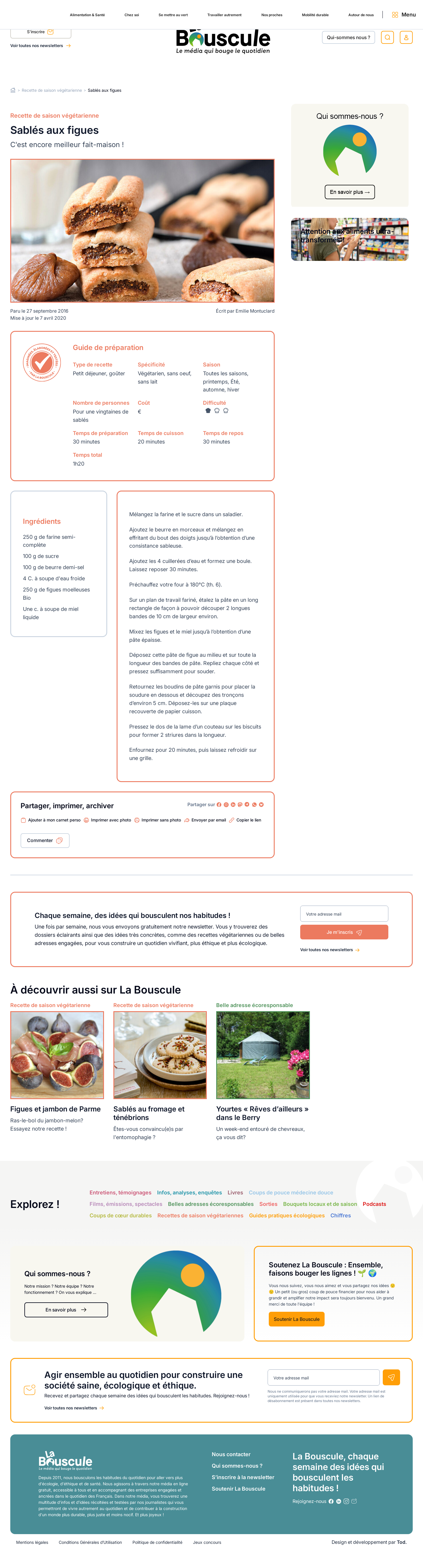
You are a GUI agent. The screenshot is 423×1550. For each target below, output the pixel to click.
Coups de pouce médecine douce (291, 1192)
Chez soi (84, 68)
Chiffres (340, 1215)
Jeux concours (207, 1542)
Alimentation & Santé (34, 68)
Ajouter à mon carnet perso (54, 819)
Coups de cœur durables (121, 1215)
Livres (235, 1192)
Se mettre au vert (129, 68)
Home (13, 90)
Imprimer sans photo (161, 819)
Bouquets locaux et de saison (320, 1204)
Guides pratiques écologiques (287, 1215)
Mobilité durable (289, 68)
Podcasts (374, 1204)
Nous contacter (231, 1454)
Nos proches (240, 68)
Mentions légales (32, 1542)
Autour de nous (341, 68)
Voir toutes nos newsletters (37, 45)
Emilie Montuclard (255, 311)
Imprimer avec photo (111, 819)
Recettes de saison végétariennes (200, 1215)
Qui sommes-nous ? (237, 1466)
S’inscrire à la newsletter (243, 1477)
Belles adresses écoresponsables (211, 1204)
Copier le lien (248, 819)
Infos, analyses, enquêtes (189, 1192)
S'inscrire (40, 32)
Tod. (402, 1542)
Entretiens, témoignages (121, 1192)
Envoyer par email (209, 819)
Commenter (40, 840)
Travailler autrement (186, 68)
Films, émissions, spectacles (126, 1204)
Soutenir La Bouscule (297, 1319)
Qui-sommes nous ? (348, 37)
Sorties (268, 1204)
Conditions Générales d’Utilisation (90, 1542)
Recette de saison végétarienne (52, 90)
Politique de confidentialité (157, 1542)
